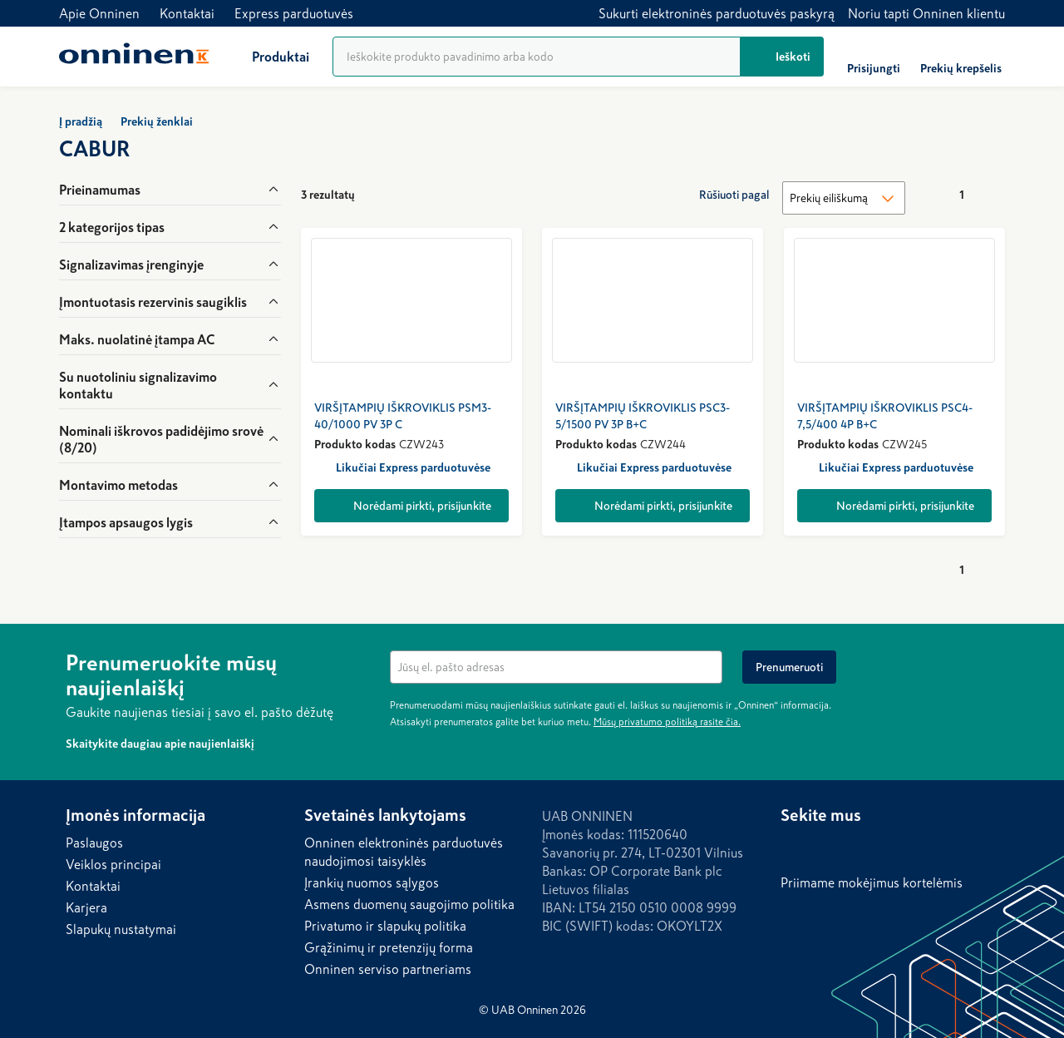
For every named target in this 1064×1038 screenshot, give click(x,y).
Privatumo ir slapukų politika (385, 925)
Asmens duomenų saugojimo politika (409, 904)
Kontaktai (187, 13)
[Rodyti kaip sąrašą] (636, 194)
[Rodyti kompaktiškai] (669, 194)
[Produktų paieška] (536, 57)
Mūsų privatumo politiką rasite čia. (667, 722)
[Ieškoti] (782, 57)
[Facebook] (827, 846)
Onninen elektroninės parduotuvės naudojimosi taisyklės (403, 851)
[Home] (134, 56)
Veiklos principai (113, 864)
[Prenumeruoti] (789, 667)
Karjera (86, 907)
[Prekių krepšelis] (961, 56)
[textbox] (556, 667)
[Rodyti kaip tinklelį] (602, 194)
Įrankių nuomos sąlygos (371, 882)
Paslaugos (94, 842)
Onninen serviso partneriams (387, 969)
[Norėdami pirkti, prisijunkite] (411, 505)
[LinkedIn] (794, 846)
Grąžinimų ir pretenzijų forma (388, 947)
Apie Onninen (99, 13)
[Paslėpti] (988, 660)
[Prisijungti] (874, 56)
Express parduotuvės (293, 13)
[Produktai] (267, 56)
